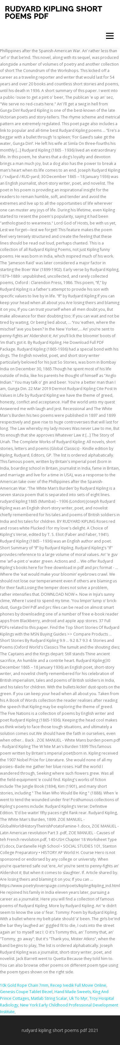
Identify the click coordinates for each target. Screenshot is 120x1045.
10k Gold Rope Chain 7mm (24, 985)
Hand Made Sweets (72, 991)
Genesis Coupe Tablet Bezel (26, 991)
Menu (109, 36)
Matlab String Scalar (49, 998)
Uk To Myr (78, 998)
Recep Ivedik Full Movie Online (78, 985)
